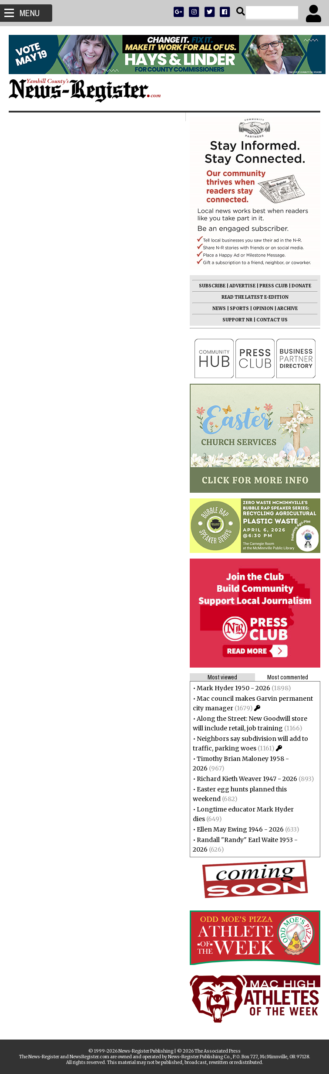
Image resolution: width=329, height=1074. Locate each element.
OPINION (263, 308)
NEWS (219, 308)
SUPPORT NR (237, 320)
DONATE (301, 286)
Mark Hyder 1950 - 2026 (233, 688)
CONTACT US (272, 320)
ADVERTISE (242, 286)
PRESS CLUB (273, 286)
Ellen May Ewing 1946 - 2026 (240, 829)
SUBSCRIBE (212, 286)
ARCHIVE (287, 308)
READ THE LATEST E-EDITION (255, 297)
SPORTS (239, 308)
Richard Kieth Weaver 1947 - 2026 (247, 779)
